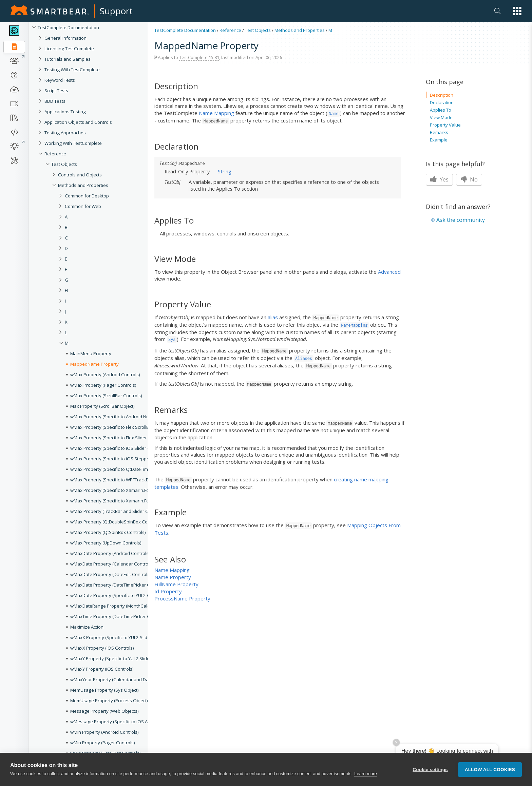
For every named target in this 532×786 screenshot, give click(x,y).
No (469, 179)
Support (116, 11)
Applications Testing (65, 112)
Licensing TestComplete (69, 48)
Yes (439, 179)
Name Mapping (216, 113)
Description (441, 95)
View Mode (441, 117)
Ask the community (460, 220)
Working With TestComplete (73, 143)
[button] (517, 11)
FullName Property (176, 584)
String (224, 171)
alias (273, 317)
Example (439, 140)
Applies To (440, 110)
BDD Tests (54, 101)
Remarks (439, 132)
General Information (65, 38)
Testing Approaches (65, 133)
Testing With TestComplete (72, 69)
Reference (55, 154)
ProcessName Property (182, 598)
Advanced (389, 271)
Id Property (168, 591)
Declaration (442, 102)
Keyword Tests (59, 80)
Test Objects (64, 164)
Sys (171, 339)
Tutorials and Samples (67, 59)
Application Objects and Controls (78, 122)
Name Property (172, 577)
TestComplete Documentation (68, 27)
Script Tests (56, 91)
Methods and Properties (299, 30)
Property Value (445, 125)
